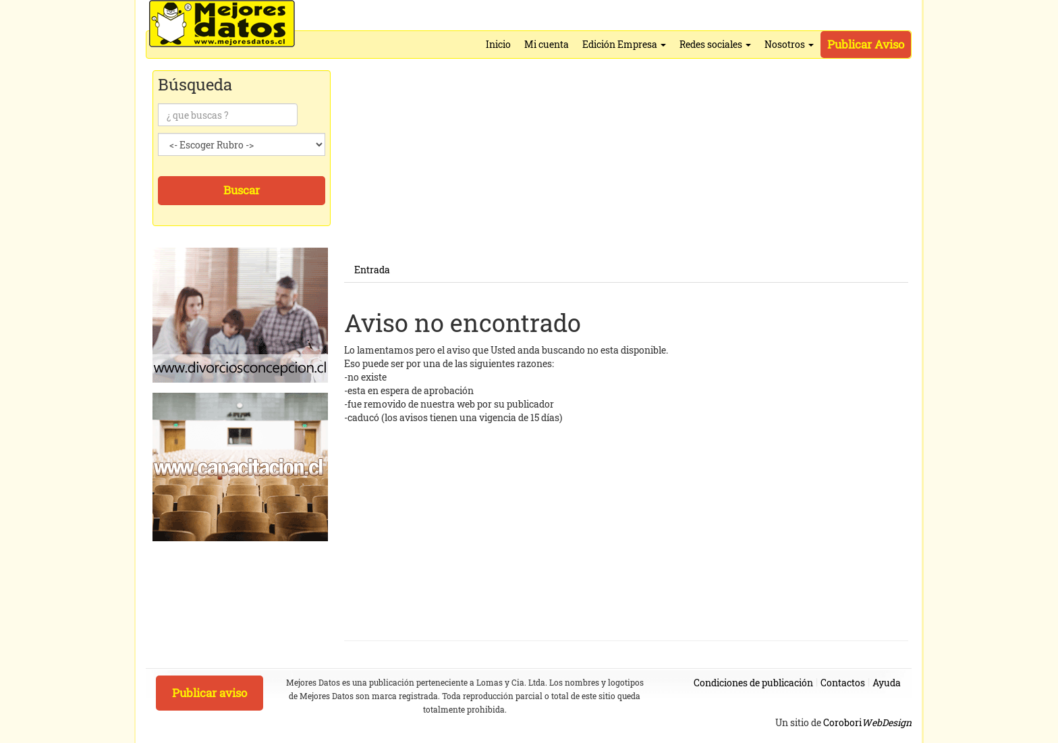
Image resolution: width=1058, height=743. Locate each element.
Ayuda (886, 682)
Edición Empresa (624, 44)
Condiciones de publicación (753, 682)
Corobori (867, 722)
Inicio (498, 44)
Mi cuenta (546, 44)
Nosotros (789, 44)
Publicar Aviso (865, 44)
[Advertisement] (626, 163)
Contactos (842, 682)
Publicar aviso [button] (209, 692)
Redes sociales (715, 44)
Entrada (372, 269)
